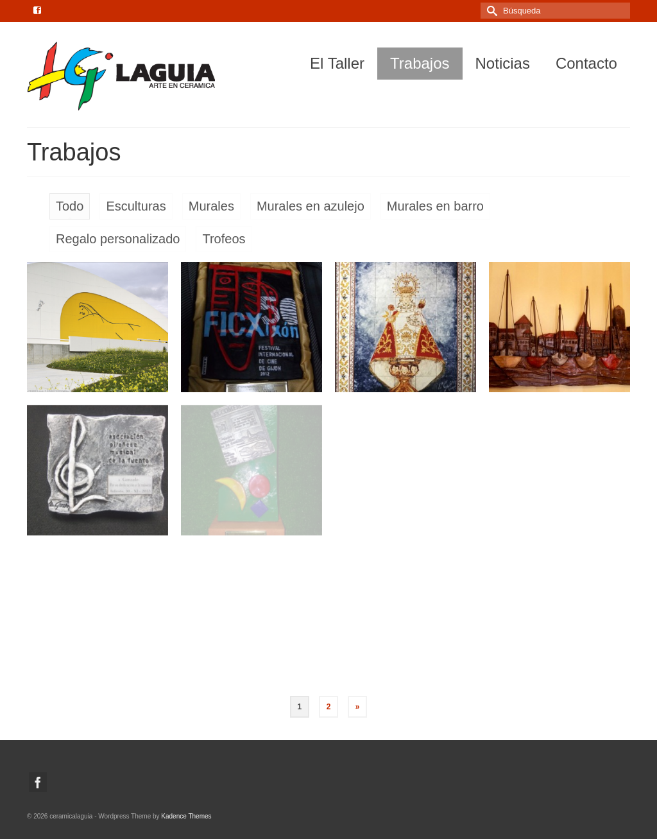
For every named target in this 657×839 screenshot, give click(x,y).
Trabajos (419, 63)
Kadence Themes (186, 816)
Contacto (586, 63)
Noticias (502, 63)
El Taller (337, 63)
